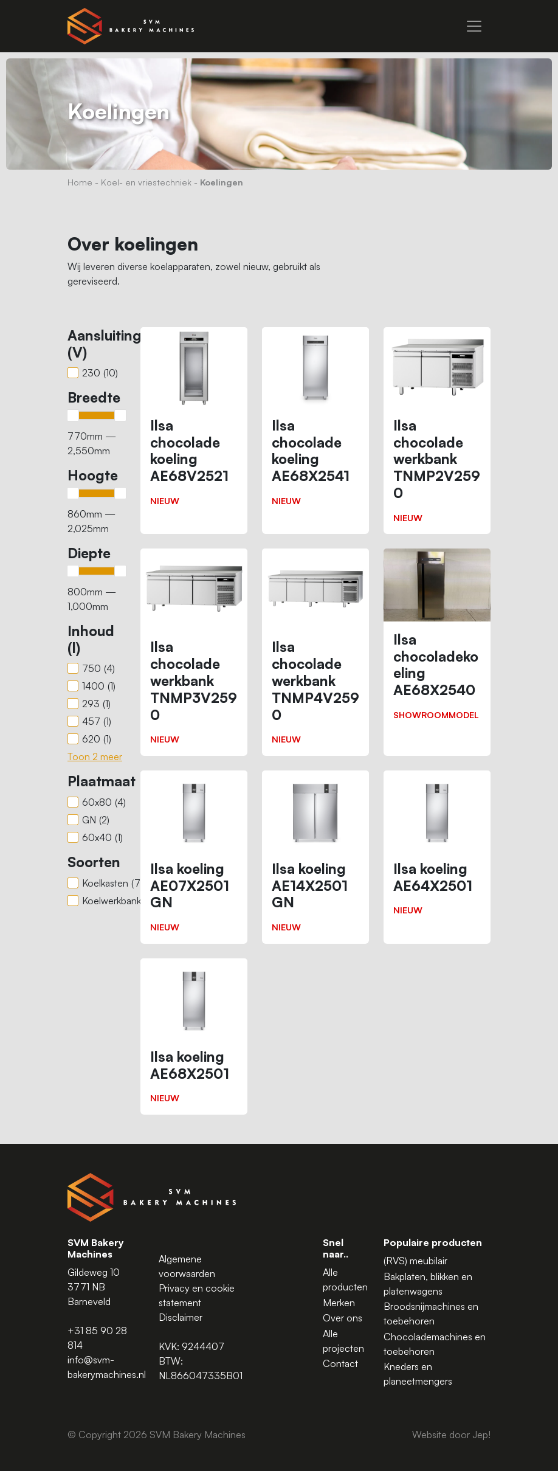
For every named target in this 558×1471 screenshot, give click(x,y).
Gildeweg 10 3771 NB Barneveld (93, 1286)
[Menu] (474, 26)
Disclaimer (180, 1317)
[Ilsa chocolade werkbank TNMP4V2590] (315, 652)
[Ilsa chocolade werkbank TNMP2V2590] (437, 431)
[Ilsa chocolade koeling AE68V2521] (193, 422)
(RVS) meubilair (415, 1261)
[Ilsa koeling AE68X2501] (193, 1036)
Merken (339, 1302)
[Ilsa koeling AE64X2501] (437, 848)
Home (79, 181)
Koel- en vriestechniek (146, 181)
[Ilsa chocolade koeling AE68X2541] (315, 422)
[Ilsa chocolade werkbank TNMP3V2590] (193, 652)
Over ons (342, 1318)
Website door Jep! (451, 1434)
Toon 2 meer (94, 756)
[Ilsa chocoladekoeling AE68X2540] (437, 640)
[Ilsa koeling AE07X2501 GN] (193, 857)
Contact (340, 1363)
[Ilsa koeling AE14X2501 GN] (315, 857)
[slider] (73, 415)
